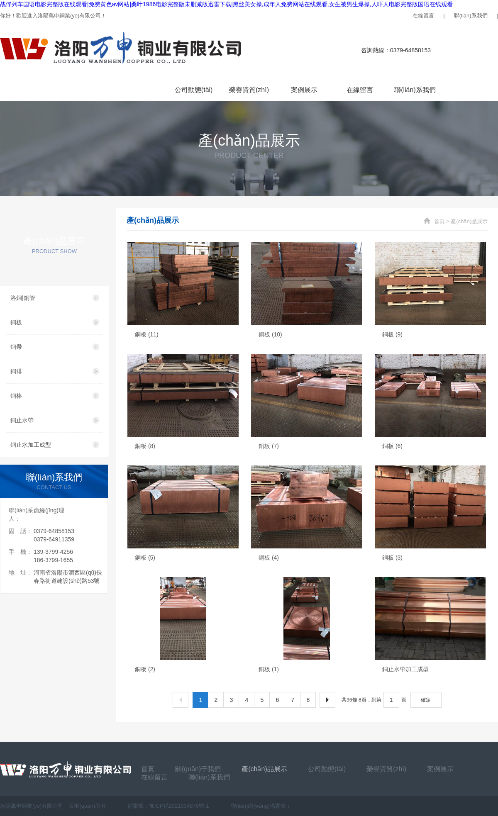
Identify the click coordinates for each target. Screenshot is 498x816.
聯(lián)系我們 (471, 15)
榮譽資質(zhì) (249, 89)
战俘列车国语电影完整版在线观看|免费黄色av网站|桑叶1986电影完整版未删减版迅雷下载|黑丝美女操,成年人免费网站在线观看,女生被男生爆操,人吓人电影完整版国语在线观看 (226, 4)
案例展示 (304, 89)
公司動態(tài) (194, 89)
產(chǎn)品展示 (138, 89)
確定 (426, 700)
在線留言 (423, 15)
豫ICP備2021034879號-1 (179, 806)
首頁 (27, 89)
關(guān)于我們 (83, 89)
